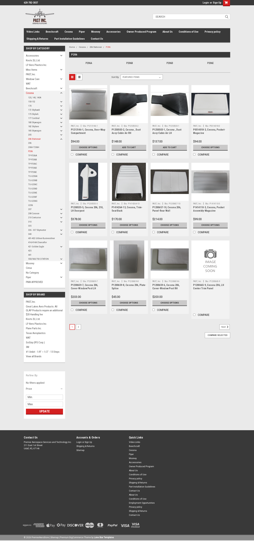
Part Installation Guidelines (69, 38)
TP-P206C (32, 163)
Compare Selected (217, 335)
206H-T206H (33, 147)
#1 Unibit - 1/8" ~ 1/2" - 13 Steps (42, 351)
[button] (44, 389)
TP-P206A (32, 155)
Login (206, 2)
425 (29, 250)
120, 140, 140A (34, 97)
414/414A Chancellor (37, 242)
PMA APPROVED (34, 282)
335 (29, 225)
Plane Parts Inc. (34, 328)
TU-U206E (32, 192)
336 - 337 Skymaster (37, 230)
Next (225, 327)
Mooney (95, 31)
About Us (167, 31)
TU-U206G (32, 201)
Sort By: (115, 77)
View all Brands (33, 356)
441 (29, 255)
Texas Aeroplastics (36, 333)
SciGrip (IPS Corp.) (35, 342)
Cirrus (29, 268)
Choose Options (88, 147)
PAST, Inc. (31, 74)
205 (29, 134)
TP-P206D (32, 167)
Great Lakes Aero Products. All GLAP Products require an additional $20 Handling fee (44, 310)
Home (72, 47)
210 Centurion (34, 217)
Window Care (33, 79)
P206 (30, 151)
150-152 (31, 101)
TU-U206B (32, 180)
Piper (82, 31)
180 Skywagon (34, 122)
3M (27, 347)
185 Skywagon (34, 130)
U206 (30, 205)
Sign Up (217, 2)
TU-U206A (32, 176)
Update (44, 411)
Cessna (69, 31)
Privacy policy (212, 31)
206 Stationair (34, 139)
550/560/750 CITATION (38, 259)
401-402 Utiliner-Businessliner (41, 238)
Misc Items (31, 69)
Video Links (33, 31)
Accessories (113, 31)
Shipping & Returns (37, 38)
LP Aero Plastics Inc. (36, 65)
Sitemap (80, 450)
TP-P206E (32, 172)
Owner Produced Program (141, 31)
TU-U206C (32, 184)
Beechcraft (52, 31)
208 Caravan (33, 213)
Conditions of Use (188, 31)
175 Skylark (33, 114)
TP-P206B (32, 159)
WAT (28, 83)
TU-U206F (32, 197)
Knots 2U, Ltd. (33, 60)
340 (29, 234)
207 (29, 209)
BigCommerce (76, 537)
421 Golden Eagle (36, 246)
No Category (32, 272)
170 (29, 105)
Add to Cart (129, 147)
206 (29, 143)
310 (29, 221)
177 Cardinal (34, 118)
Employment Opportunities (142, 503)
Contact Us (97, 38)
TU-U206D (32, 188)
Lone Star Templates (104, 537)
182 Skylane (33, 126)
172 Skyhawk (34, 110)
